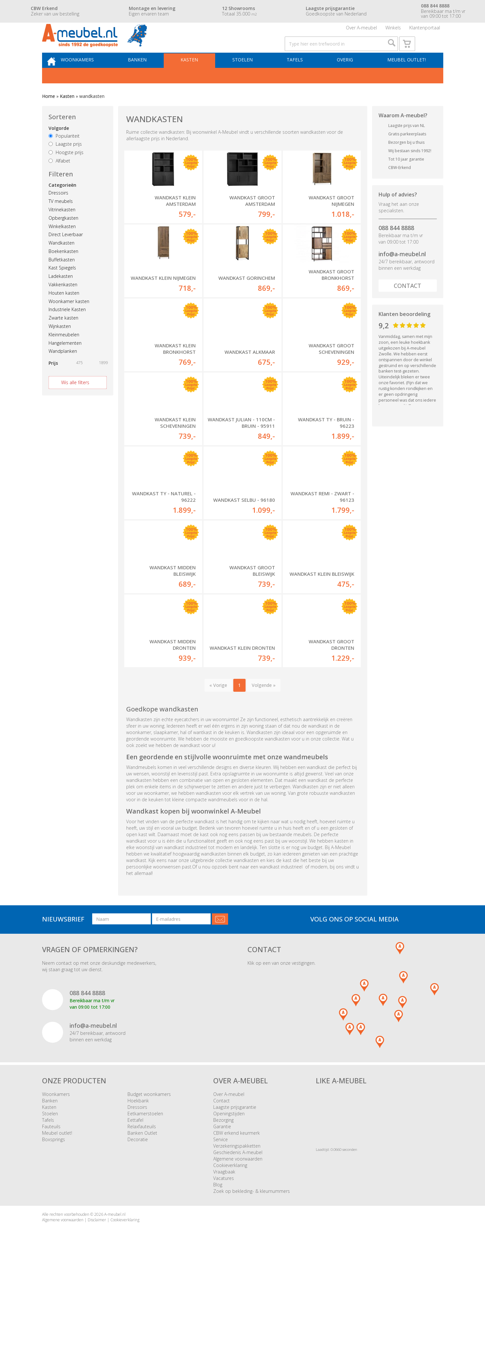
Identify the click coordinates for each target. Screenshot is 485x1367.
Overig (346, 76)
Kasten (198, 76)
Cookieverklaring (230, 1274)
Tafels (299, 76)
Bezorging (223, 1229)
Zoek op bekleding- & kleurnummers (251, 1300)
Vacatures (223, 1287)
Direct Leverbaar (66, 253)
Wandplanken (63, 369)
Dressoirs (58, 211)
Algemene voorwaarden (237, 1268)
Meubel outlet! (405, 76)
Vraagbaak (224, 1281)
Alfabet (59, 179)
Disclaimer (97, 1328)
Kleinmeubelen (64, 353)
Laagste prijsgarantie (234, 1216)
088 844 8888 (396, 246)
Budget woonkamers (149, 1203)
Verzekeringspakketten (236, 1255)
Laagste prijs (65, 162)
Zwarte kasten (63, 336)
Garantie (222, 1235)
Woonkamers (91, 76)
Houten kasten (64, 311)
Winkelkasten (62, 245)
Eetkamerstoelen (145, 1222)
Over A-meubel (361, 30)
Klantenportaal (424, 30)
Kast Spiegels (62, 286)
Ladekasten (61, 294)
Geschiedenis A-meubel (237, 1261)
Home (48, 114)
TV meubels (61, 219)
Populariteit (64, 154)
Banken (149, 76)
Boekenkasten (63, 270)
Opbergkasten (63, 236)
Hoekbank (138, 1209)
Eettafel (135, 1229)
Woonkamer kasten (69, 320)
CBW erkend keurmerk (236, 1242)
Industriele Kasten (67, 328)
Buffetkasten (62, 278)
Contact (407, 304)
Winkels (393, 30)
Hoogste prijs (66, 171)
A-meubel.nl (115, 1323)
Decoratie (137, 1248)
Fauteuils (51, 1235)
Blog (217, 1293)
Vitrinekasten (62, 228)
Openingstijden (229, 1222)
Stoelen (249, 76)
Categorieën (62, 203)
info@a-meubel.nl (402, 272)
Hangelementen (65, 361)
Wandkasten (61, 261)
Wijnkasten (60, 345)
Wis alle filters (75, 401)
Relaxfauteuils (141, 1235)
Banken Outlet (142, 1242)
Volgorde (59, 146)
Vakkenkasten (63, 303)
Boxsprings (53, 1248)
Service (220, 1248)
